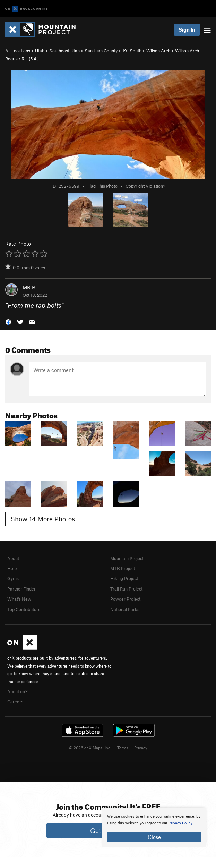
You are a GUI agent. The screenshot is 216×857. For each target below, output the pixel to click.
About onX (17, 691)
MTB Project (122, 568)
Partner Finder (21, 589)
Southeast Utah (64, 50)
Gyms (13, 578)
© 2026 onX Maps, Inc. (90, 747)
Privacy (140, 747)
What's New (19, 599)
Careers (15, 701)
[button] (8, 321)
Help (12, 568)
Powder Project (125, 599)
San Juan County (101, 50)
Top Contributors (23, 609)
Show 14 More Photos (42, 519)
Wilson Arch (158, 50)
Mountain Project (127, 558)
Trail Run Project (126, 589)
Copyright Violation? (145, 186)
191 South (131, 50)
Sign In (187, 29)
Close (154, 837)
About (13, 558)
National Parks (124, 609)
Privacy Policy (180, 823)
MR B (29, 287)
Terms (122, 747)
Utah (39, 50)
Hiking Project (124, 578)
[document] (154, 827)
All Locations (17, 50)
